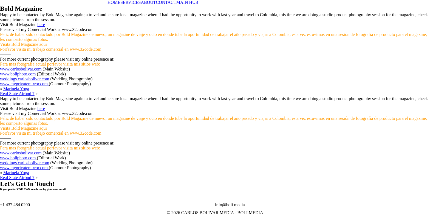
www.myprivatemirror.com (24, 83)
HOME (114, 2)
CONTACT (166, 2)
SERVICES (130, 2)
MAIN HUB (187, 2)
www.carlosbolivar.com (21, 69)
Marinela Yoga (16, 88)
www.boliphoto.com (18, 74)
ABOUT (148, 2)
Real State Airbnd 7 (17, 93)
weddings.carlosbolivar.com (24, 79)
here (41, 24)
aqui (43, 44)
